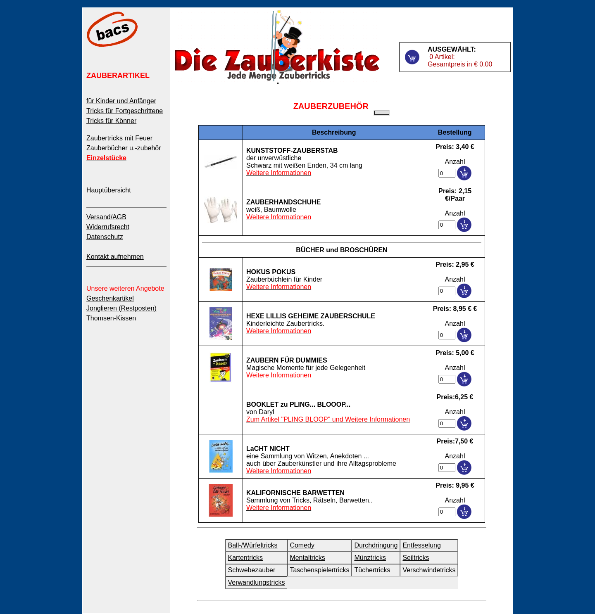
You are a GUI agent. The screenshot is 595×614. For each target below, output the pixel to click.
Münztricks (370, 557)
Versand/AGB (106, 216)
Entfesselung (421, 545)
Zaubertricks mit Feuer (119, 138)
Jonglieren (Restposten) (121, 308)
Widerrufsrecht (107, 226)
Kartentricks (245, 557)
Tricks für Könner (111, 120)
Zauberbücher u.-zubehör (123, 148)
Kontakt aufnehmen (115, 256)
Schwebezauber (252, 570)
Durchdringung (375, 545)
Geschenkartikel (110, 298)
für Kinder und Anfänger (121, 100)
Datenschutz (104, 236)
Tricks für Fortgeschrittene (124, 110)
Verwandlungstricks (256, 582)
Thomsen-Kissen (111, 318)
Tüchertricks (372, 570)
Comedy (302, 545)
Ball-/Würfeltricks (253, 545)
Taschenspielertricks (319, 570)
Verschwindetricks (428, 570)
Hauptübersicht (108, 190)
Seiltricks (415, 557)
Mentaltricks (307, 557)
